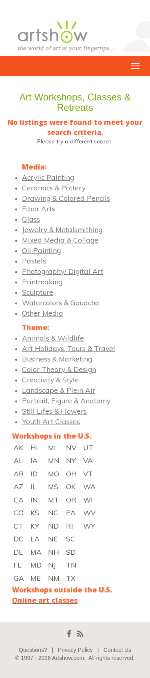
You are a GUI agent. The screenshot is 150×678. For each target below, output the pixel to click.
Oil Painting (41, 250)
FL (18, 564)
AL (18, 460)
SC (70, 538)
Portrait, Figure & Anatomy (66, 400)
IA (34, 460)
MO (53, 473)
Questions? (33, 650)
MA (36, 551)
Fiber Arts (38, 208)
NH (53, 551)
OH (71, 473)
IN (34, 499)
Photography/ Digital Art (62, 271)
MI (52, 447)
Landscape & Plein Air (58, 390)
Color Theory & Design (59, 369)
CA (19, 499)
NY (71, 460)
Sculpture (37, 292)
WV (89, 512)
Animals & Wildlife (53, 337)
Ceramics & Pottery (54, 187)
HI (34, 447)
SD (71, 551)
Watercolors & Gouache (60, 302)
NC (53, 512)
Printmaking (42, 281)
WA (89, 486)
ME (35, 578)
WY (89, 525)
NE (53, 538)
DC (19, 538)
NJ (52, 564)
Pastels (34, 260)
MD (36, 564)
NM (54, 578)
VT (88, 473)
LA (35, 538)
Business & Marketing (57, 358)
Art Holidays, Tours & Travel (68, 348)
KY (34, 525)
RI (69, 525)
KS (34, 512)
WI (88, 499)
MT (53, 499)
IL (33, 486)
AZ (18, 486)
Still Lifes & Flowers (54, 410)
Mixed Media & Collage (60, 239)
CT (18, 525)
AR (19, 473)
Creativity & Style (50, 379)
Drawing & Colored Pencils (66, 198)
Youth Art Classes (51, 421)
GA (19, 578)
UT (88, 447)
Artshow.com (68, 658)
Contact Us (117, 650)
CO (19, 512)
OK (71, 486)
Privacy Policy (75, 650)
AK (18, 447)
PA (71, 512)
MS (53, 486)
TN (71, 564)
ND (53, 525)
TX (70, 578)
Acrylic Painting (48, 177)
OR (71, 499)
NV (71, 447)
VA (88, 460)
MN (54, 460)
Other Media (42, 312)
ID (34, 473)
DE (18, 551)
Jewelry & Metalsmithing (62, 229)
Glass (31, 218)
